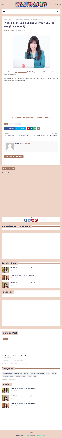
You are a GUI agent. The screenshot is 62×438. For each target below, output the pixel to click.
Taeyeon (17, 376)
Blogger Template (41, 435)
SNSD (11, 124)
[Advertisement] (31, 246)
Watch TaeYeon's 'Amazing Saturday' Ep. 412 (22, 275)
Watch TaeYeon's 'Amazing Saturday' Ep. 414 (22, 268)
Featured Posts (18, 373)
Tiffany (24, 376)
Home (5, 19)
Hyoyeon (26, 373)
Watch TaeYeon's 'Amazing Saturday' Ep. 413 (22, 283)
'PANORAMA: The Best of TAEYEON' (14, 355)
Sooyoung (10, 19)
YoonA (29, 376)
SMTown (33, 373)
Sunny (11, 376)
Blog (28, 435)
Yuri (35, 376)
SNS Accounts (40, 373)
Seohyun (54, 373)
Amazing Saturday (7, 373)
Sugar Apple (9, 30)
